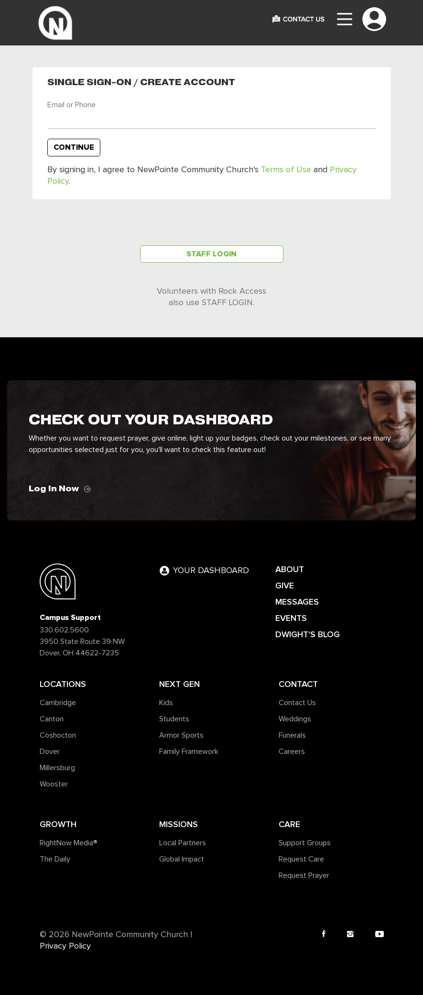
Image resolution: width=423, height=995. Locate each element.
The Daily (55, 859)
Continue (74, 147)
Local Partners (182, 843)
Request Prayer (304, 875)
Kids (166, 703)
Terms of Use (286, 170)
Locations (63, 684)
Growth (58, 824)
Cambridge (58, 703)
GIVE (284, 585)
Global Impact (181, 859)
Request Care (301, 859)
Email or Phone (71, 105)
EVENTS (291, 618)
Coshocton (58, 735)
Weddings (295, 719)
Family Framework (188, 751)
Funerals (292, 735)
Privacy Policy (65, 946)
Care (289, 824)
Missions (178, 824)
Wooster (54, 784)
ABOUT (289, 569)
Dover (50, 751)
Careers (292, 751)
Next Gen (179, 684)
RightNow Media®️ (69, 843)
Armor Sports (181, 735)
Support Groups (305, 843)
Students (174, 719)
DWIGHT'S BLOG (307, 634)
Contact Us (297, 703)
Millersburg (57, 768)
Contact (298, 684)
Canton (52, 719)
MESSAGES (297, 602)
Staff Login (211, 254)
